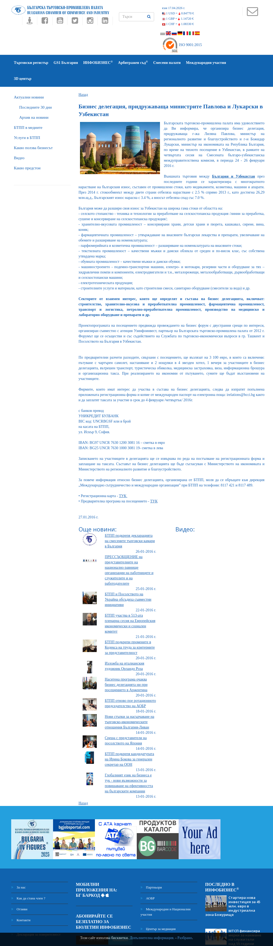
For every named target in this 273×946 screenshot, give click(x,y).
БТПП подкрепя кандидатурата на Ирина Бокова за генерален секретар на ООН (129, 743)
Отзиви (19, 893)
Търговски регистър (31, 63)
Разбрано (185, 938)
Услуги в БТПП (27, 122)
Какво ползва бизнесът (33, 132)
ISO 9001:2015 (182, 45)
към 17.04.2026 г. (173, 8)
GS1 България (66, 63)
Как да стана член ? (28, 882)
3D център (240, 63)
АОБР (147, 882)
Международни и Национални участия (165, 895)
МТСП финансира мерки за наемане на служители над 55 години (244, 921)
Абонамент (120, 924)
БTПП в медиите (28, 111)
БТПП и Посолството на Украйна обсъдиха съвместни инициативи (128, 583)
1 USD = (178, 13)
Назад (83, 79)
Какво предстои (27, 152)
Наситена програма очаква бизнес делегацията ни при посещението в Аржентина (126, 668)
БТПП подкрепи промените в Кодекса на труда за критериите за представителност (130, 631)
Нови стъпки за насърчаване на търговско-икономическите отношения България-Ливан (129, 706)
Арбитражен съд (133, 62)
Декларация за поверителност (36, 918)
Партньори (151, 871)
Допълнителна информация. (152, 938)
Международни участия (206, 63)
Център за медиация (158, 913)
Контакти (20, 904)
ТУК (123, 480)
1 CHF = (178, 24)
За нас (18, 871)
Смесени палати (167, 63)
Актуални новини (29, 81)
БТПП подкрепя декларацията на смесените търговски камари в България (130, 525)
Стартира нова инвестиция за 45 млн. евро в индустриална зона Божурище (232, 890)
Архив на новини (34, 101)
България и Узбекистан (233, 160)
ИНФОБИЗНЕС (98, 62)
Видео (19, 142)
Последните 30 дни (35, 91)
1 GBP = (178, 19)
